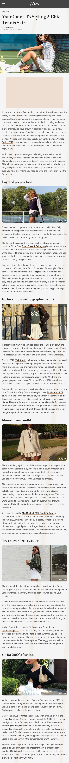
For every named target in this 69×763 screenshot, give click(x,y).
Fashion (5, 12)
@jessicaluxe (41, 271)
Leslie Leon (9, 28)
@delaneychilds (17, 725)
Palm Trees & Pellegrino (34, 246)
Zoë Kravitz (20, 360)
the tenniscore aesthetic (31, 125)
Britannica (44, 487)
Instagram (62, 220)
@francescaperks (10, 630)
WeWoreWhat (32, 601)
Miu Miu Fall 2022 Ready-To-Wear (38, 513)
